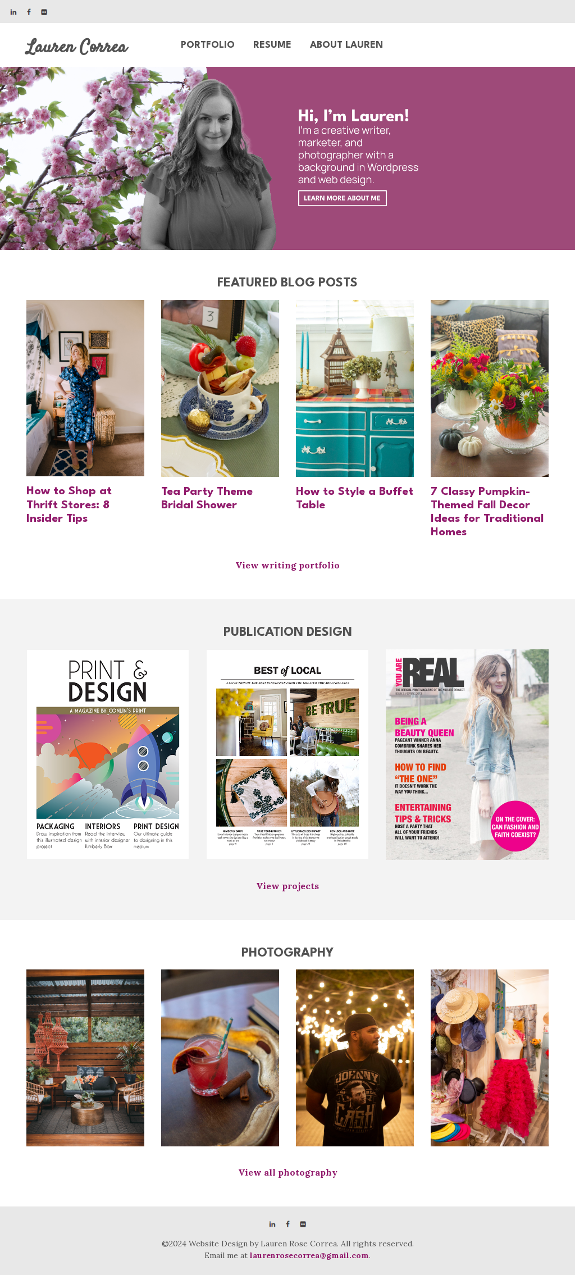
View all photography (287, 1172)
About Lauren (346, 45)
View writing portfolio (287, 565)
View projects (287, 885)
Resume (272, 45)
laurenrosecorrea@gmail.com (309, 1255)
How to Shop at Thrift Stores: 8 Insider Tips (69, 505)
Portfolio (208, 45)
